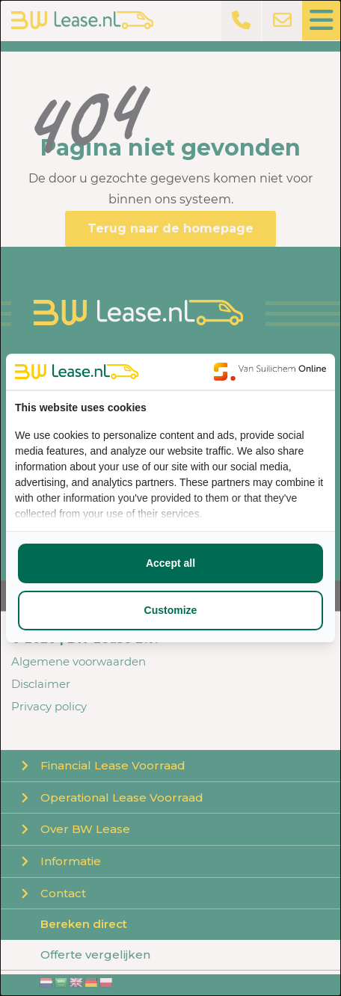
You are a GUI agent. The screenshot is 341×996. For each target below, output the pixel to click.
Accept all (170, 563)
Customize (170, 610)
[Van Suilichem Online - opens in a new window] (270, 372)
